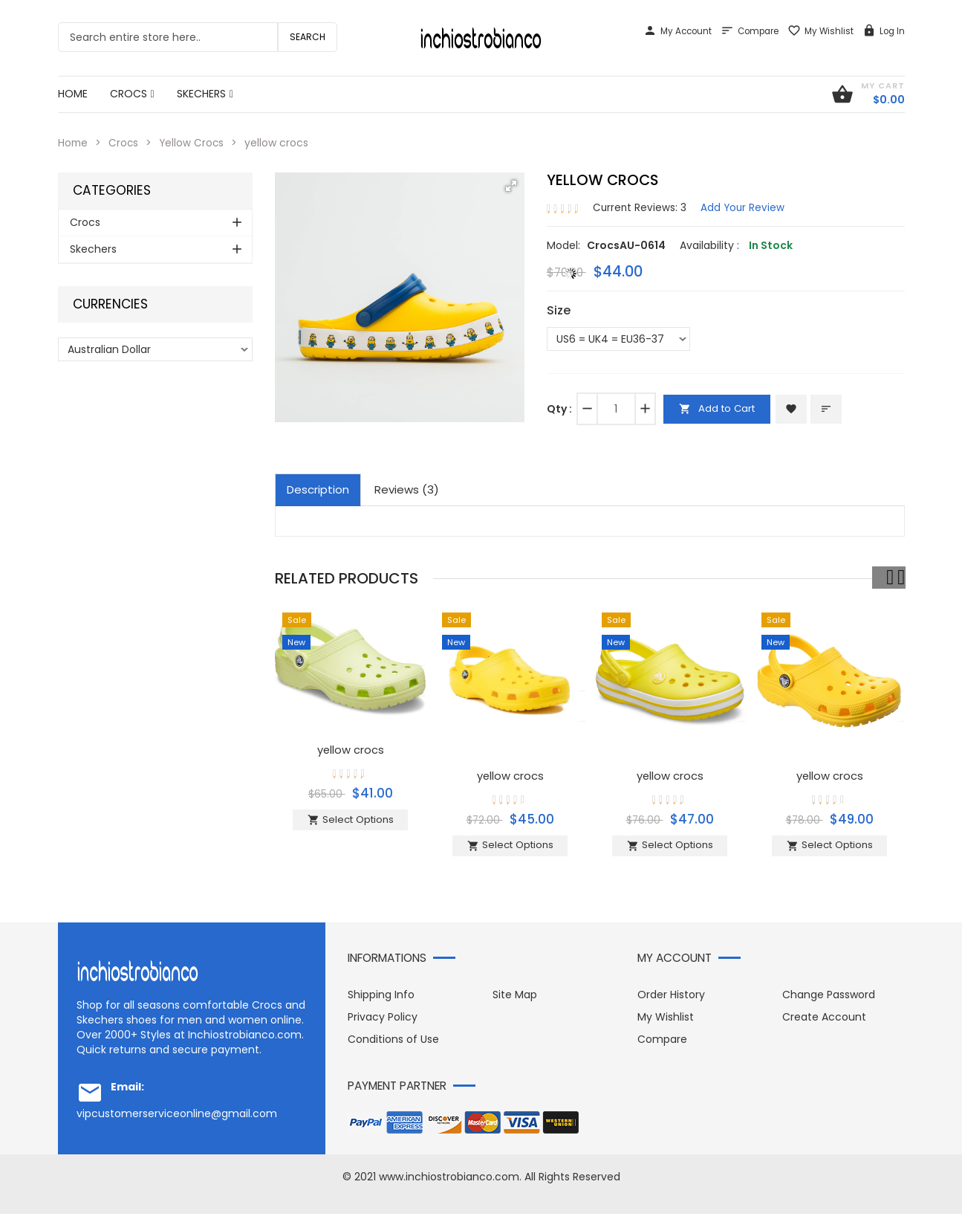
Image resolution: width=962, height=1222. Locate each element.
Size (559, 311)
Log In (883, 31)
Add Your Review (744, 206)
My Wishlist (820, 31)
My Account (677, 31)
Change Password (828, 1002)
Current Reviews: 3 (640, 206)
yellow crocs (350, 749)
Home (73, 142)
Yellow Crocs (194, 142)
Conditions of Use (393, 1047)
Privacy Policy (382, 1025)
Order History (671, 1002)
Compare (750, 31)
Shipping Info (381, 1002)
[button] (511, 186)
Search (307, 36)
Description (318, 489)
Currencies (110, 304)
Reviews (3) (406, 489)
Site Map (515, 1002)
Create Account (824, 1025)
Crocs (125, 142)
